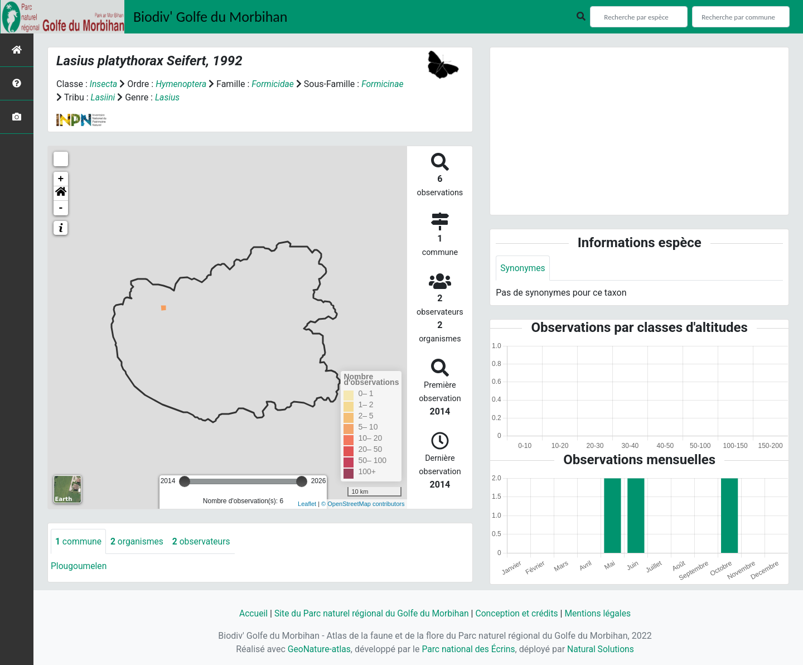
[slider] (184, 481)
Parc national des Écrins (468, 649)
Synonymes (523, 268)
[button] (61, 193)
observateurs (204, 541)
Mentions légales (601, 613)
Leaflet (307, 503)
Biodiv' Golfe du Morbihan (210, 17)
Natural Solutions (602, 649)
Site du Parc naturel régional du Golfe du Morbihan (370, 613)
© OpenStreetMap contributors (362, 503)
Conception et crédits (518, 613)
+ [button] (61, 179)
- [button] (61, 208)
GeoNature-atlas (317, 649)
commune (79, 541)
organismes (139, 541)
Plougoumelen (79, 566)
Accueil (249, 613)
